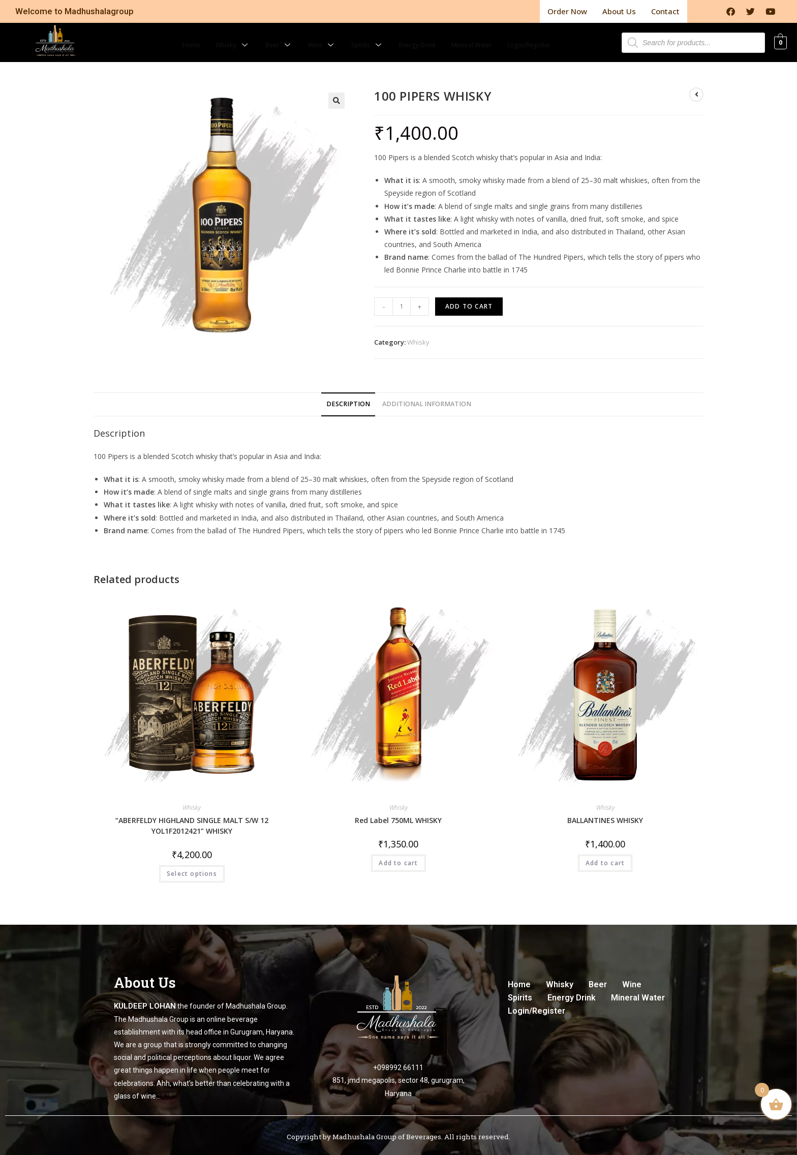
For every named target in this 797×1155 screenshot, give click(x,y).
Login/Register (549, 37)
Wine (311, 37)
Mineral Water (481, 37)
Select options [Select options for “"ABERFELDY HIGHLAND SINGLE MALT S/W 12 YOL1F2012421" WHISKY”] (192, 868)
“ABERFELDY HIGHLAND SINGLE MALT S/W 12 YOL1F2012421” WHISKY (191, 820)
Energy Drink (417, 37)
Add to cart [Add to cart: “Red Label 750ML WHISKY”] (398, 857)
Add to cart (469, 300)
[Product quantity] (401, 301)
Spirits (360, 37)
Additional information (426, 398)
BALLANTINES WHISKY (605, 814)
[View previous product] (696, 89)
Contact (665, 9)
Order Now (567, 9)
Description (348, 398)
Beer (264, 37)
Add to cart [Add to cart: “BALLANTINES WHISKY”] (605, 857)
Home (168, 37)
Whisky (214, 37)
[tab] (348, 398)
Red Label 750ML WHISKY (398, 814)
